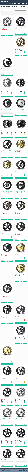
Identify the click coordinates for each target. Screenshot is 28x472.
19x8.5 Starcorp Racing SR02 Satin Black (6, 191)
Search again (9, 14)
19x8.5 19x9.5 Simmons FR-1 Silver (5, 418)
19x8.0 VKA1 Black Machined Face (19, 109)
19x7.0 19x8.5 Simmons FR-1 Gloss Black (6, 398)
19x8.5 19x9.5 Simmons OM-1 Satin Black (6, 109)
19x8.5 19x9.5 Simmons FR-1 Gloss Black (6, 459)
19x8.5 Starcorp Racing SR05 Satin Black (6, 150)
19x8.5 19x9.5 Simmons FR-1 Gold (19, 274)
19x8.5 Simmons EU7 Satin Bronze (19, 48)
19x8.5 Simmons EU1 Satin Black (5, 68)
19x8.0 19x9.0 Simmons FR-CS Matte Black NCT (7, 316)
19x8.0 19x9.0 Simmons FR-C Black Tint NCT (6, 295)
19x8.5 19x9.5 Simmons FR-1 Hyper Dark (20, 315)
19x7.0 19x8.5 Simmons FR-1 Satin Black (6, 232)
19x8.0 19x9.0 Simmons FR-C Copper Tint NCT (7, 212)
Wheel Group (4, 1)
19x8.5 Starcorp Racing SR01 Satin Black (20, 191)
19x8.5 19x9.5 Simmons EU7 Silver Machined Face (5, 28)
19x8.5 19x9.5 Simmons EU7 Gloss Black (20, 27)
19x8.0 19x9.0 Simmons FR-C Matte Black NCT (20, 233)
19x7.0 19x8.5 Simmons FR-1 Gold (5, 356)
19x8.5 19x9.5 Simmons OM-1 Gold (19, 150)
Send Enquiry (7, 35)
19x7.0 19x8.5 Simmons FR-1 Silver (19, 398)
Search (20, 10)
